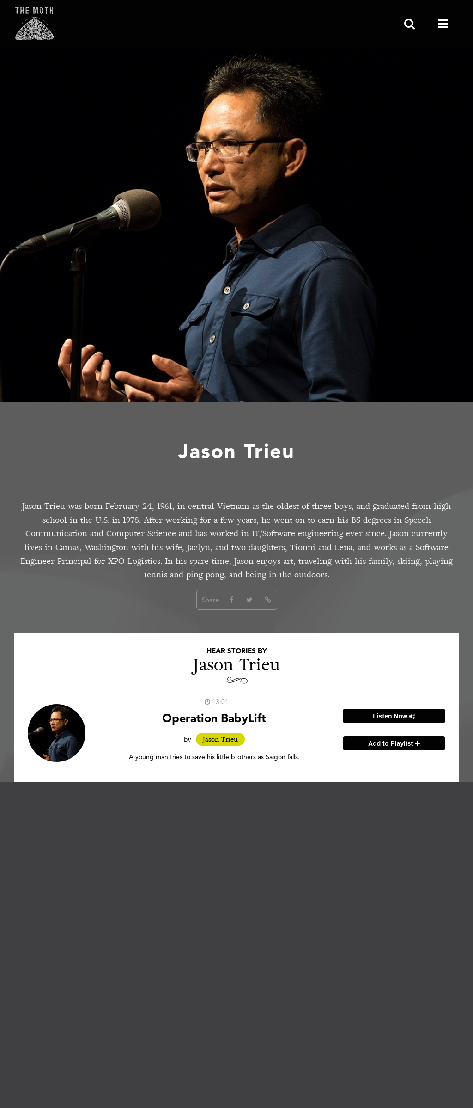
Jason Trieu (220, 739)
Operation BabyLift (214, 718)
